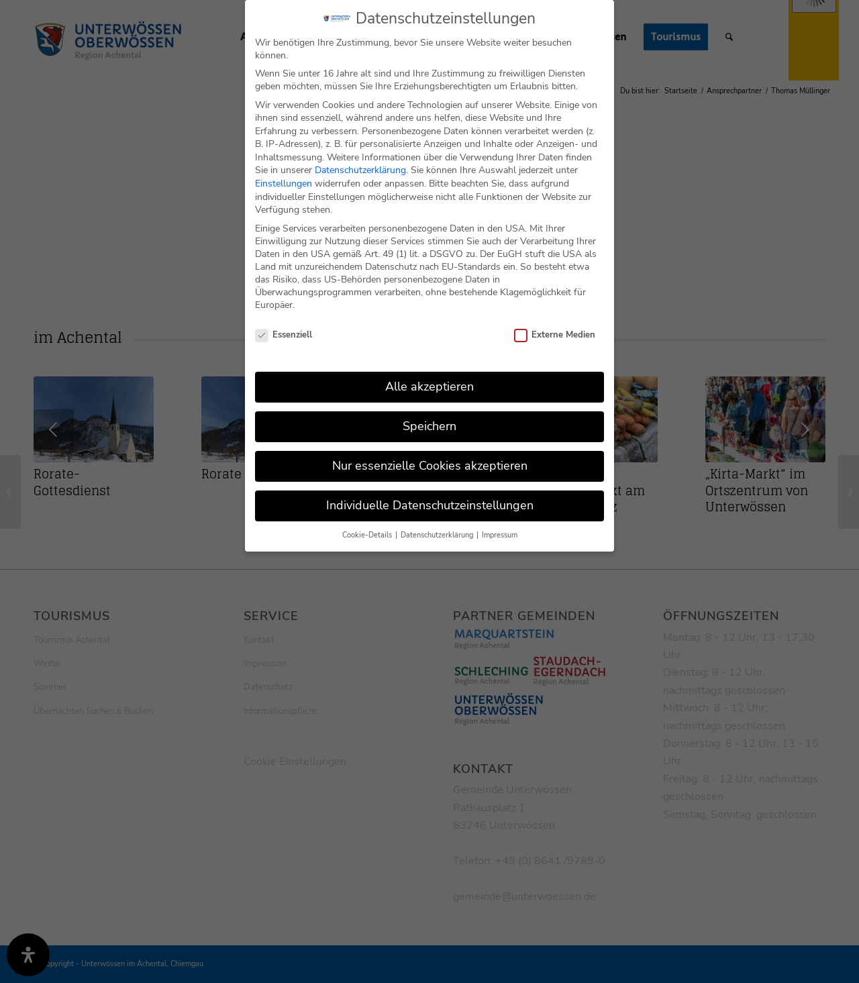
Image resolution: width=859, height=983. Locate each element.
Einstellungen (283, 174)
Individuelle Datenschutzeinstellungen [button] (430, 496)
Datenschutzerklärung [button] (438, 526)
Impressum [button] (499, 526)
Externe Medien (554, 326)
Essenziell (283, 326)
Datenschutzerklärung (360, 161)
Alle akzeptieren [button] (429, 377)
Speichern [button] (429, 417)
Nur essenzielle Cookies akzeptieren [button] (429, 456)
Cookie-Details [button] (368, 526)
